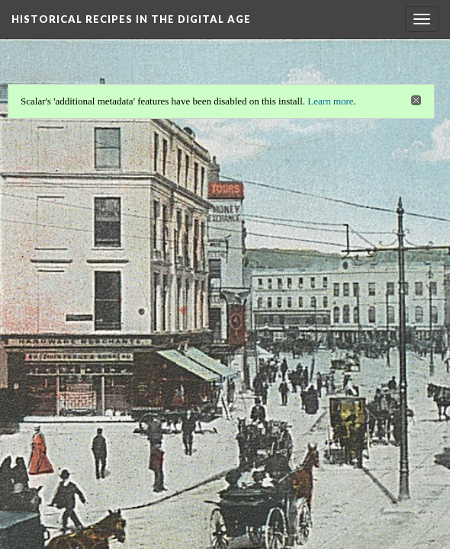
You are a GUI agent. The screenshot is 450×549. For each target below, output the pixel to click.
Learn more (331, 100)
